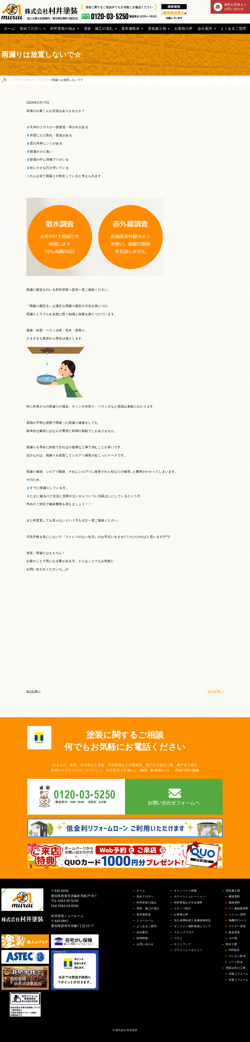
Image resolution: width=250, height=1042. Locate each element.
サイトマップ (182, 944)
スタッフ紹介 (182, 908)
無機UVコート (238, 920)
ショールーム (145, 920)
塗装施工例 (157, 28)
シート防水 (236, 962)
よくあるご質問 (233, 28)
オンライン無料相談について (192, 926)
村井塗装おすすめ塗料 (188, 902)
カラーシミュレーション (189, 896)
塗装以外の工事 (236, 967)
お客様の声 (183, 28)
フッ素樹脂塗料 (239, 908)
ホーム (9, 28)
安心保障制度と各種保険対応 (192, 920)
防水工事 (231, 944)
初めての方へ (31, 28)
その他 (233, 938)
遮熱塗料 (234, 902)
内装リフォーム (239, 973)
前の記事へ (33, 691)
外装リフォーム (239, 979)
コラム (178, 938)
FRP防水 (234, 950)
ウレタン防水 (237, 955)
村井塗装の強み (63, 28)
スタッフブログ (39, 79)
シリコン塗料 (237, 914)
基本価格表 (130, 28)
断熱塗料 (234, 896)
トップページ (17, 79)
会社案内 (205, 28)
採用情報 (142, 938)
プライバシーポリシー (188, 950)
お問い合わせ (145, 944)
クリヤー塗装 (237, 926)
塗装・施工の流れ (98, 28)
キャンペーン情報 (185, 890)
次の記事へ (215, 691)
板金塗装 (234, 932)
